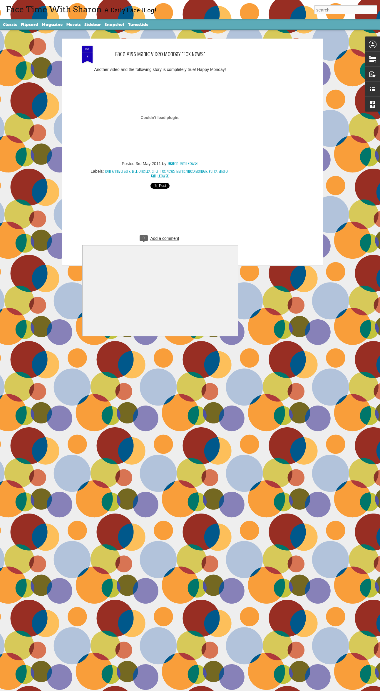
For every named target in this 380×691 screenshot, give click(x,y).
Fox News (167, 171)
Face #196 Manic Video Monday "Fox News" (160, 54)
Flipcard (29, 24)
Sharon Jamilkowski (183, 164)
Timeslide (138, 24)
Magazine (52, 24)
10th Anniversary (117, 171)
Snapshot (114, 24)
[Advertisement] (270, 138)
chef (155, 171)
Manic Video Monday (191, 171)
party (213, 171)
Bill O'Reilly (141, 171)
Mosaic (73, 24)
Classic (10, 24)
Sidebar (92, 24)
